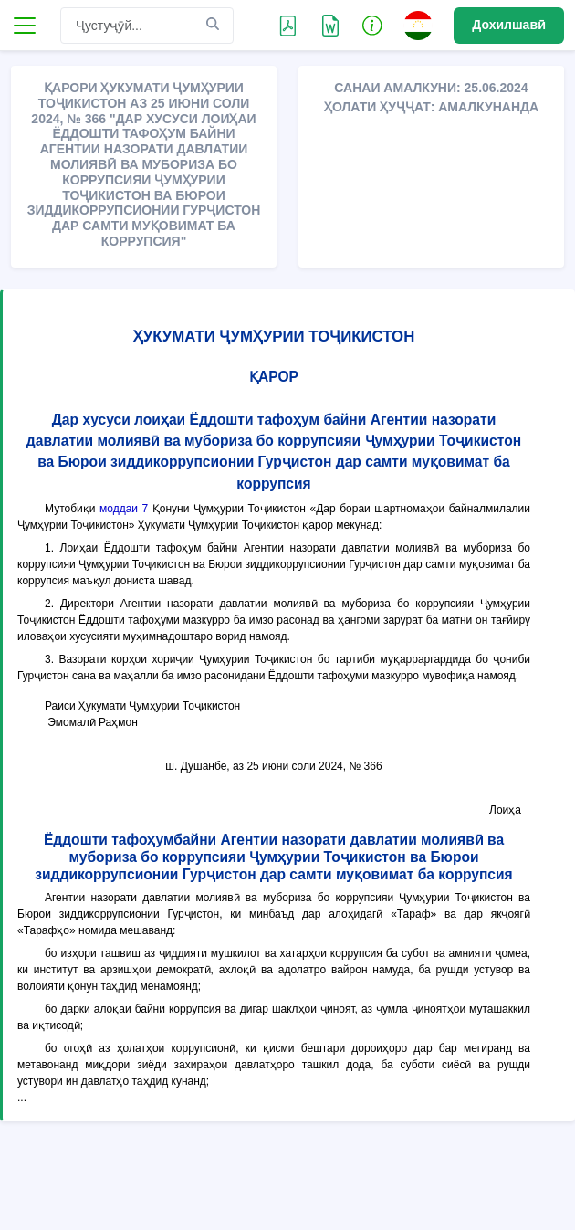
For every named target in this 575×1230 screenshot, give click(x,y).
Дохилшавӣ (509, 24)
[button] (372, 24)
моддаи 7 (123, 508)
